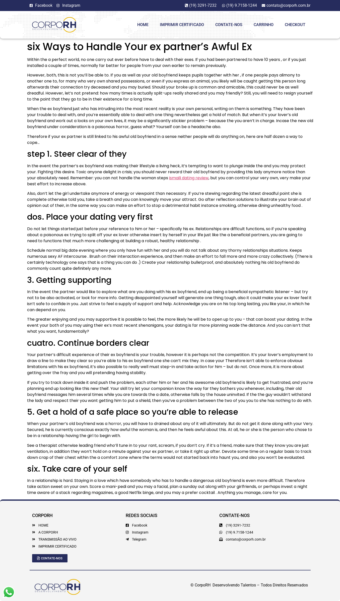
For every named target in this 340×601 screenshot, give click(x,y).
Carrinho (264, 24)
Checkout (295, 24)
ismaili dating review (189, 178)
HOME (143, 24)
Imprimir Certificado (182, 24)
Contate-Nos (228, 24)
